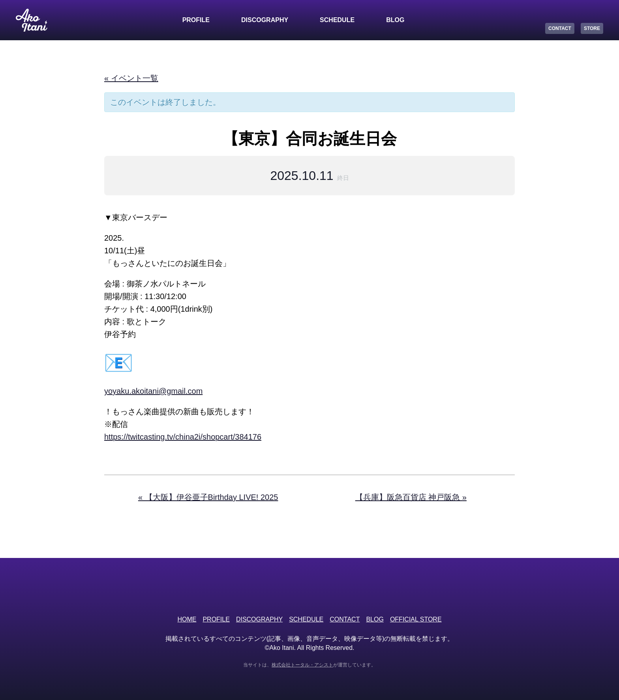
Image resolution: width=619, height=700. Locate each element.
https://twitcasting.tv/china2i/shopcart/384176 (182, 436)
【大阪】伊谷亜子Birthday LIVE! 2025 (208, 497)
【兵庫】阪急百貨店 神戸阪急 (411, 497)
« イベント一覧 (131, 78)
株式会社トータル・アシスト (302, 665)
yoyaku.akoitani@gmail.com (153, 391)
